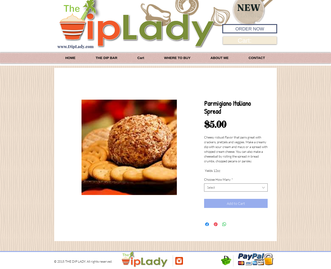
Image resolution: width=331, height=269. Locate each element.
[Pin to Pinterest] (214, 261)
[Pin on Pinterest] (215, 224)
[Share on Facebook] (207, 224)
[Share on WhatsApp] (224, 224)
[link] (250, 40)
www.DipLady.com (75, 46)
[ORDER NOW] (249, 28)
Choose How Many (218, 179)
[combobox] (236, 187)
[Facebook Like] (194, 261)
